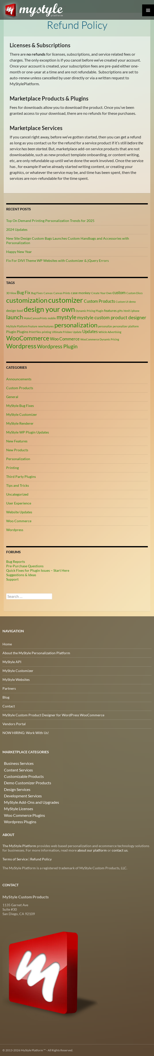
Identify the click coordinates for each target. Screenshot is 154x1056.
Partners (9, 688)
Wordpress (14, 529)
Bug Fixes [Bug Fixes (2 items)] (37, 292)
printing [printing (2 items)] (46, 331)
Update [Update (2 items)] (77, 331)
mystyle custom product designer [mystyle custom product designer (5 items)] (111, 317)
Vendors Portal (14, 723)
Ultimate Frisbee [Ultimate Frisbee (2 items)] (62, 331)
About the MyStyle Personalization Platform (36, 653)
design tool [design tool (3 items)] (14, 310)
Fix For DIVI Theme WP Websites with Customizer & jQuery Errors (57, 260)
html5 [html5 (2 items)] (127, 310)
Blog (5, 697)
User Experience (18, 503)
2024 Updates (16, 229)
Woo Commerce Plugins (21, 810)
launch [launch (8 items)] (14, 316)
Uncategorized (17, 494)
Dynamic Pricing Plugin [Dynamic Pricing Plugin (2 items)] (89, 310)
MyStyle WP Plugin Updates (27, 432)
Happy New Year (19, 251)
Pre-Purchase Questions (25, 566)
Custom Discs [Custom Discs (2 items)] (134, 292)
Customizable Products (20, 774)
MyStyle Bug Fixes (20, 405)
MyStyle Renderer (20, 423)
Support (12, 579)
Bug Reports (15, 561)
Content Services (15, 769)
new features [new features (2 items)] (46, 326)
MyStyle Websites (16, 679)
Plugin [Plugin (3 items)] (11, 331)
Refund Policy (41, 859)
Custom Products (19, 388)
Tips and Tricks (17, 485)
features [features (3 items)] (110, 310)
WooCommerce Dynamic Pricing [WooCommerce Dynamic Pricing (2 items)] (99, 339)
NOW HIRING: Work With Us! (25, 732)
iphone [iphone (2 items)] (135, 310)
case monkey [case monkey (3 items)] (80, 292)
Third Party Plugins (21, 476)
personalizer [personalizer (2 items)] (120, 326)
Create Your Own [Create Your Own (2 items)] (101, 292)
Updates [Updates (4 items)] (90, 331)
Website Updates (19, 512)
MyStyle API (11, 661)
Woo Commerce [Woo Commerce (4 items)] (65, 338)
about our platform (92, 850)
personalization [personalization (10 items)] (75, 324)
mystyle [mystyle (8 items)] (66, 316)
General (12, 396)
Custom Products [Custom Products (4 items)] (99, 301)
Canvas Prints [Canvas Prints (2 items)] (61, 292)
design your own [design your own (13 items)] (49, 308)
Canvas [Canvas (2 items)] (48, 292)
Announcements (18, 379)
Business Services (15, 763)
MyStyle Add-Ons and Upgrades (26, 798)
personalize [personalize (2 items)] (105, 326)
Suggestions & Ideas (21, 574)
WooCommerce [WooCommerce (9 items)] (27, 337)
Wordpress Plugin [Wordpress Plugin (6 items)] (57, 346)
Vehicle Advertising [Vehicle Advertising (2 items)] (109, 331)
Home (7, 644)
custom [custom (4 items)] (119, 292)
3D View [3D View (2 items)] (11, 292)
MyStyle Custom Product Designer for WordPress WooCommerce (53, 715)
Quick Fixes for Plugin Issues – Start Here (37, 570)
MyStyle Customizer (21, 414)
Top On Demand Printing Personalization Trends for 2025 (50, 220)
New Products (17, 450)
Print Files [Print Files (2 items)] (35, 331)
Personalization (18, 458)
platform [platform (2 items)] (133, 326)
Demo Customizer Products (23, 780)
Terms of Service (15, 859)
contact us (120, 850)
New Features (16, 441)
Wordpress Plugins (17, 816)
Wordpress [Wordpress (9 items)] (21, 345)
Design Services (14, 786)
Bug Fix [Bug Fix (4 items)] (23, 292)
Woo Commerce (18, 521)
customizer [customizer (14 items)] (65, 299)
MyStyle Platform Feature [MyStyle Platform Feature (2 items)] (21, 326)
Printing (12, 467)
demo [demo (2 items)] (132, 301)
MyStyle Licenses (15, 804)
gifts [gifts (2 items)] (120, 310)
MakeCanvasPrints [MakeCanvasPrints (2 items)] (35, 317)
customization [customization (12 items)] (26, 300)
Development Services (19, 792)
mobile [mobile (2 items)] (52, 317)
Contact (8, 706)
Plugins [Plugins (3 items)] (22, 331)
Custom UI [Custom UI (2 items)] (122, 301)
